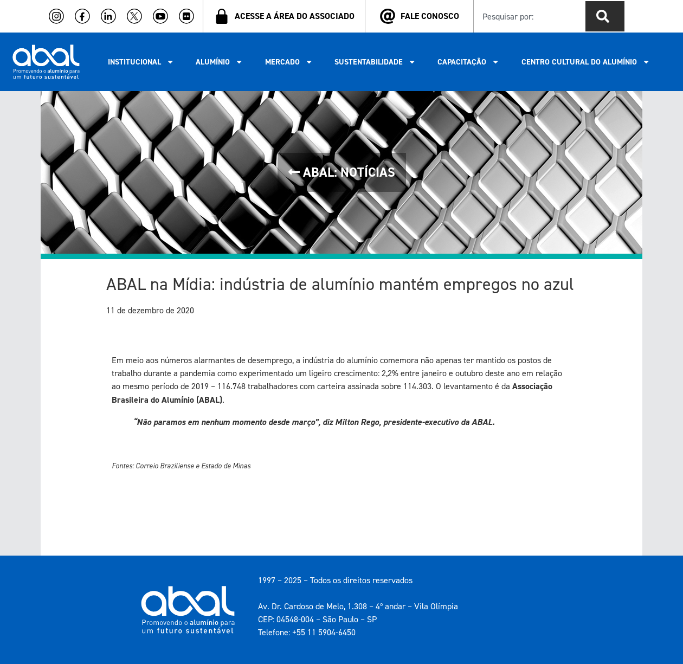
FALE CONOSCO (430, 16)
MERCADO (289, 62)
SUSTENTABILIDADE (375, 62)
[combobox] (527, 16)
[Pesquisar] (604, 16)
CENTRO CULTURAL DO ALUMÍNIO (585, 62)
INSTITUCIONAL (141, 62)
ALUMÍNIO (219, 62)
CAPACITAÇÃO (468, 62)
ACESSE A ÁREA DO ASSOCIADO (295, 16)
